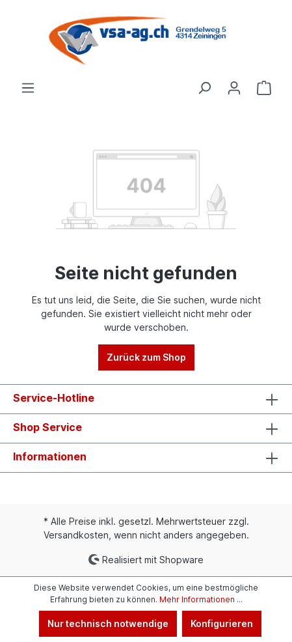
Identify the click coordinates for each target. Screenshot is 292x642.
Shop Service (47, 427)
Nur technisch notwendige (107, 623)
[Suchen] (204, 88)
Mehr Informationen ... (201, 599)
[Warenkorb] (264, 88)
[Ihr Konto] (234, 88)
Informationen (49, 456)
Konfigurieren (222, 623)
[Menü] (28, 88)
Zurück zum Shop (146, 357)
